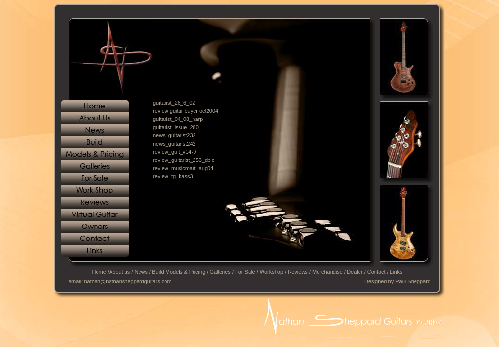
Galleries (219, 272)
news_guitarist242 (174, 144)
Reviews (298, 272)
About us (119, 272)
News (141, 272)
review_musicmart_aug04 (183, 168)
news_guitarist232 (174, 135)
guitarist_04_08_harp (178, 119)
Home (99, 272)
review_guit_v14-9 (174, 152)
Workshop (271, 272)
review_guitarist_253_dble (184, 160)
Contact (376, 272)
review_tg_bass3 (173, 176)
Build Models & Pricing (178, 272)
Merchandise (327, 272)
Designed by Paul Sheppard (397, 281)
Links (396, 272)
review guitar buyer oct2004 (185, 111)
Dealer (354, 272)
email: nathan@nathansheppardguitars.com (120, 281)
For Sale (245, 272)
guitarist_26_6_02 (174, 103)
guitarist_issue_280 (176, 127)
